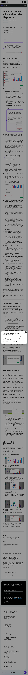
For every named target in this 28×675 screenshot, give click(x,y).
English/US (5, 341)
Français (13, 341)
